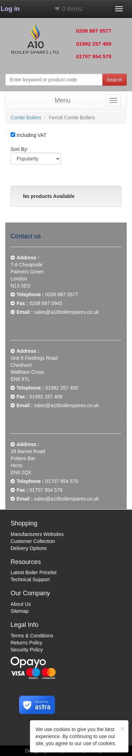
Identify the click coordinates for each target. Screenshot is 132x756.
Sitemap (20, 611)
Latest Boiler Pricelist (34, 572)
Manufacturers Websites (37, 534)
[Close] (122, 728)
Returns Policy (26, 642)
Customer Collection (33, 541)
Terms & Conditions (32, 635)
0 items (72, 8)
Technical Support (30, 579)
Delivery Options (29, 548)
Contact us (26, 236)
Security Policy (27, 649)
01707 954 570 (93, 56)
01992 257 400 (93, 44)
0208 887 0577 (93, 31)
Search (114, 79)
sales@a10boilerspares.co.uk (66, 312)
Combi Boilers (26, 117)
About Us (21, 604)
